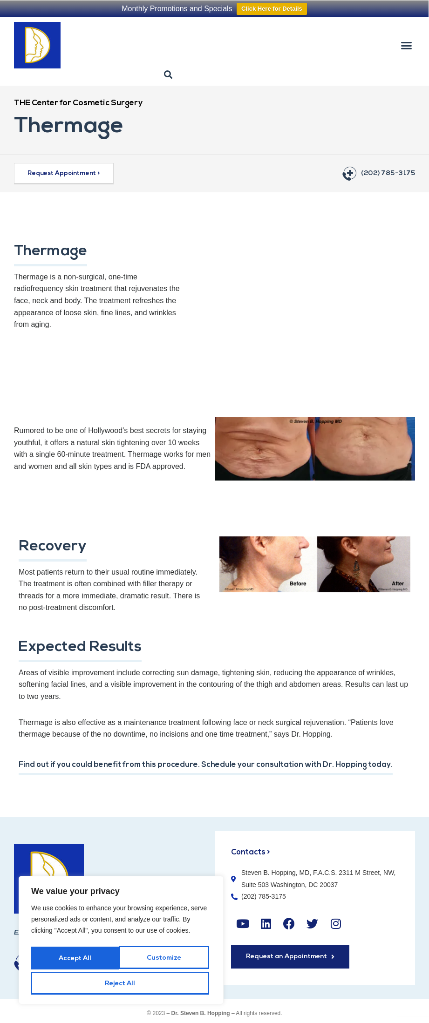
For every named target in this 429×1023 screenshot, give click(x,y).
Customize (75, 960)
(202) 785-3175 (388, 173)
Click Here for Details (271, 8)
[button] (406, 45)
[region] (121, 942)
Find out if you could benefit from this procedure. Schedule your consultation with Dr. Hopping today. (211, 765)
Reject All (165, 960)
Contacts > (251, 852)
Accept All (121, 983)
